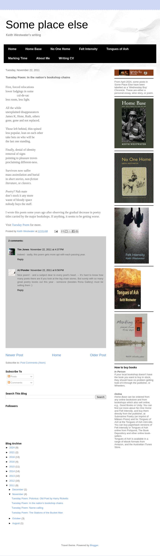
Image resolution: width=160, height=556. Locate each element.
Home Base (33, 49)
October (17, 518)
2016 (12, 461)
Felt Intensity (88, 49)
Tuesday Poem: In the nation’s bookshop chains (37, 503)
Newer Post (14, 355)
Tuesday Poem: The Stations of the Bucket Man (37, 512)
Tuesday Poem (20, 224)
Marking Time (17, 58)
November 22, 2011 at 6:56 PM (47, 270)
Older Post (98, 355)
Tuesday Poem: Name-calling (27, 507)
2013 (12, 475)
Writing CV (66, 58)
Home (12, 49)
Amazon (118, 444)
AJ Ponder (23, 270)
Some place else (47, 24)
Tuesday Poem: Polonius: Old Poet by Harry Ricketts (40, 498)
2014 (12, 471)
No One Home (60, 49)
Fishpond (132, 430)
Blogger (94, 545)
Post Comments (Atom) (33, 362)
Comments (15, 382)
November (18, 494)
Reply (20, 259)
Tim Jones (23, 249)
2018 (12, 457)
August (16, 523)
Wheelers (119, 385)
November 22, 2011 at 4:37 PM (47, 249)
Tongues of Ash (117, 49)
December (18, 489)
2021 (12, 452)
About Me (43, 58)
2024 (12, 447)
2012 (12, 480)
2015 (12, 466)
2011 (12, 485)
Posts (12, 376)
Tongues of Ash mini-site (139, 422)
